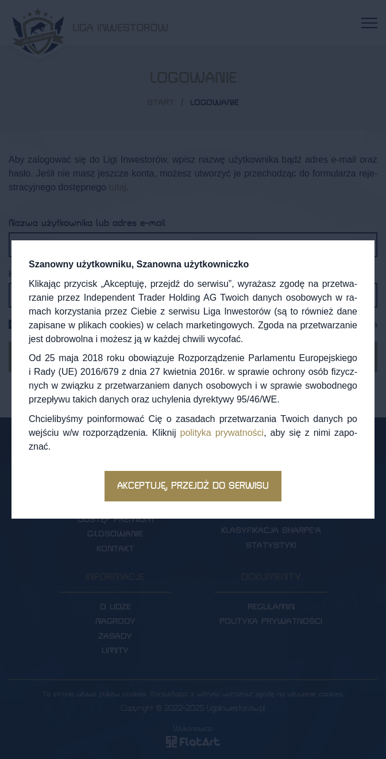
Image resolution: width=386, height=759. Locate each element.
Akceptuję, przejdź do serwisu (193, 486)
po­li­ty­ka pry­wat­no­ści (222, 433)
